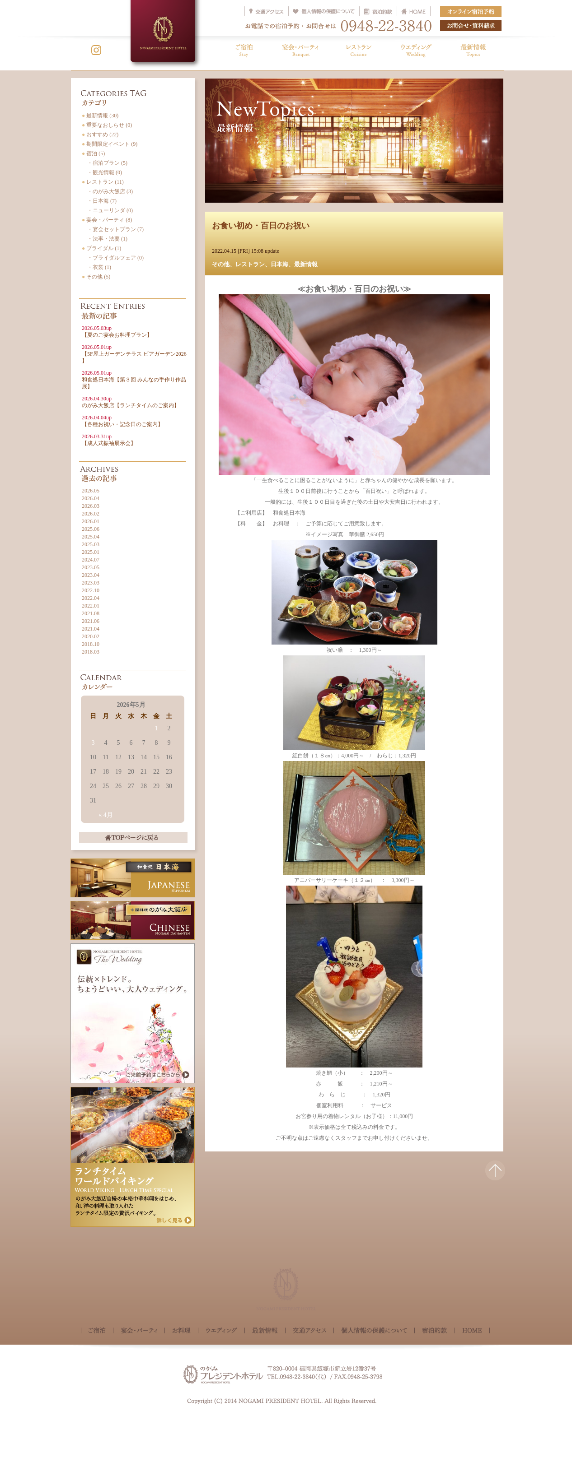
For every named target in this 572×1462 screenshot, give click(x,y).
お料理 (181, 1331)
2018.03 (90, 652)
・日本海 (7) (99, 201)
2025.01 (90, 552)
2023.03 (90, 583)
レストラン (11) (103, 182)
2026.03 (90, 506)
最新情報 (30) (100, 115)
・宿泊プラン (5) (104, 163)
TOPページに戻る (133, 837)
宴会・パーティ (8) (107, 220)
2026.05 (90, 490)
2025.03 (90, 544)
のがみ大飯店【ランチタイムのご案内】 (130, 401)
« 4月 (105, 815)
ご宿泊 (97, 1331)
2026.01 (90, 521)
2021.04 (90, 629)
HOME (472, 1330)
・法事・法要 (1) (104, 239)
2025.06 (90, 529)
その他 (221, 264)
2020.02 (90, 636)
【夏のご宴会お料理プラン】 (117, 331)
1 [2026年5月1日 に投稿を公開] (156, 728)
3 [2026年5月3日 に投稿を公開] (93, 742)
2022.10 (90, 590)
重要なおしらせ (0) (107, 125)
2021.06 (90, 621)
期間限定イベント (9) (109, 144)
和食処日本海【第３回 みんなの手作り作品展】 (134, 380)
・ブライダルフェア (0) (113, 258)
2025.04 (90, 537)
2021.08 (90, 613)
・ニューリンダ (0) (107, 210)
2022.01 (90, 606)
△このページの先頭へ (495, 1176)
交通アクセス (309, 1331)
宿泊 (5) (93, 153)
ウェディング (221, 1331)
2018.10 (90, 644)
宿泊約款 (434, 1331)
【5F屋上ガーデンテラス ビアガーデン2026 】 (134, 354)
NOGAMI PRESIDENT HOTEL (163, 31)
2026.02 (90, 514)
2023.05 (90, 567)
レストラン (250, 264)
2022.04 (90, 598)
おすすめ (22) (100, 134)
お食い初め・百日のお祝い (260, 225)
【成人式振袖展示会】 (109, 439)
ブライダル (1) (101, 248)
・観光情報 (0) (102, 172)
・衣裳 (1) (96, 267)
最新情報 (306, 264)
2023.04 (90, 575)
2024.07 (90, 560)
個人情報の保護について (374, 1331)
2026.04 (90, 498)
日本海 (279, 264)
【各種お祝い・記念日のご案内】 (122, 420)
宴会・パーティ (139, 1331)
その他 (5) (96, 277)
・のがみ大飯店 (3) (107, 191)
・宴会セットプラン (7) (113, 229)
